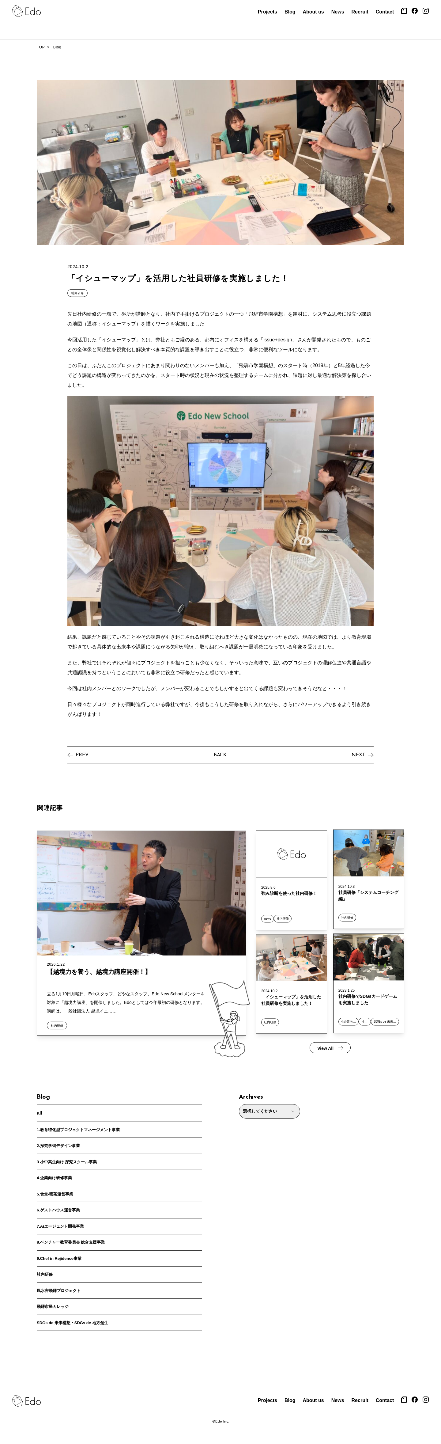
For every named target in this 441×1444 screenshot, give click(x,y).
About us (313, 11)
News (337, 11)
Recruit (360, 11)
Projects (267, 11)
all (39, 1109)
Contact (385, 11)
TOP (41, 47)
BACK (220, 752)
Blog (290, 11)
